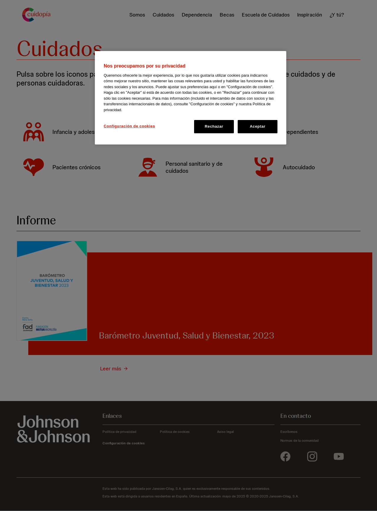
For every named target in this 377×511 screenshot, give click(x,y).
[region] (190, 97)
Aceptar (257, 126)
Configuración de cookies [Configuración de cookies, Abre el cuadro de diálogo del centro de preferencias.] (129, 126)
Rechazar (214, 126)
